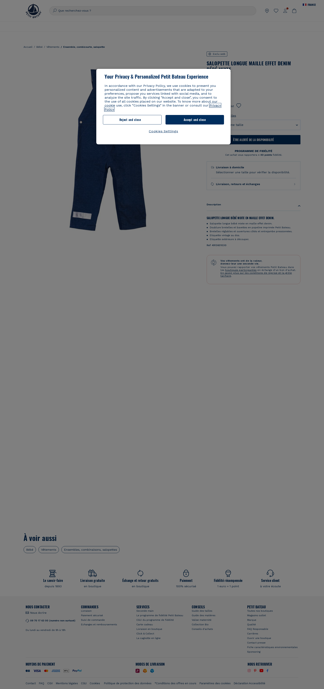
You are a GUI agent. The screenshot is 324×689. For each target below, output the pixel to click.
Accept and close (195, 119)
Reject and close (130, 119)
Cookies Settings (163, 131)
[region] (163, 106)
